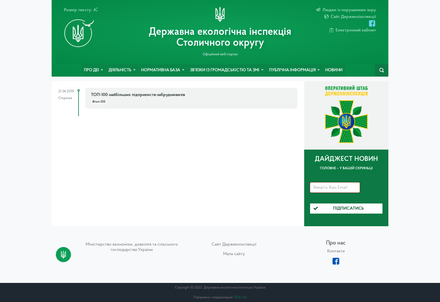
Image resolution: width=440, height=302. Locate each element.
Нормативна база (161, 70)
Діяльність (120, 70)
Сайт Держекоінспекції (234, 244)
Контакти (336, 251)
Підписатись (338, 208)
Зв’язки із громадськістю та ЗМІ (225, 70)
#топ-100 (99, 102)
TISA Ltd (240, 297)
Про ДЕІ (92, 70)
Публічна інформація (293, 70)
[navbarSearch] (381, 70)
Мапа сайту (234, 254)
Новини (334, 70)
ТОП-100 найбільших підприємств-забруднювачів (138, 95)
